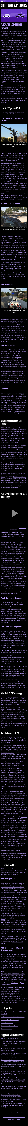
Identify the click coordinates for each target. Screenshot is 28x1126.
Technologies (14, 1120)
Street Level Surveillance (14, 5)
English (20, 1)
